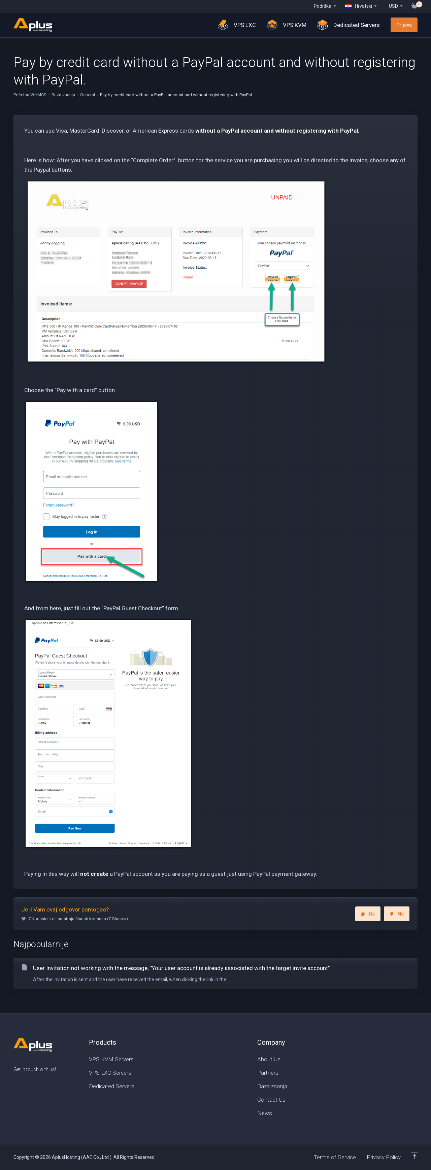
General (87, 94)
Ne (397, 914)
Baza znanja (63, 94)
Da (368, 914)
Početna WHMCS (29, 94)
